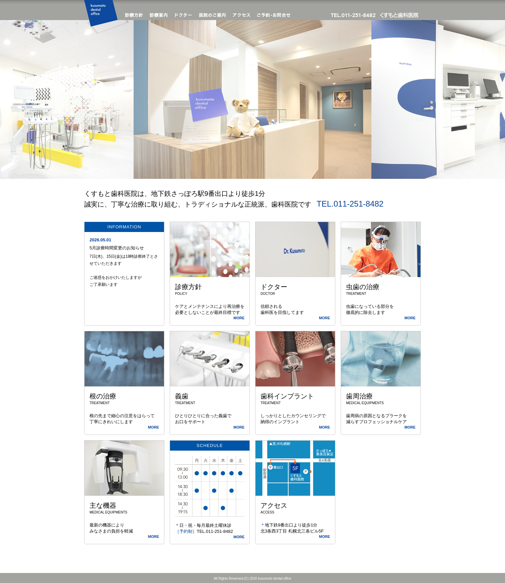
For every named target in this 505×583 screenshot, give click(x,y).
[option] (252, 99)
